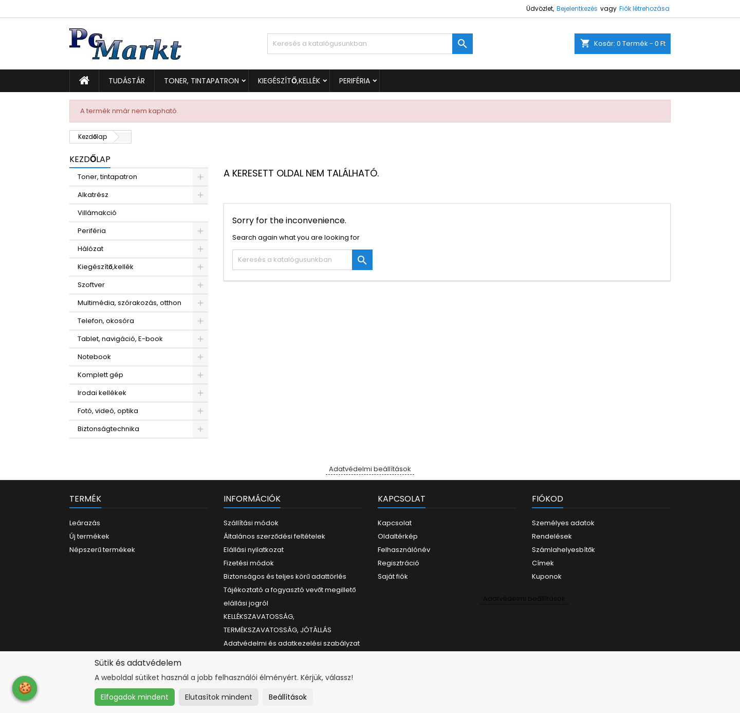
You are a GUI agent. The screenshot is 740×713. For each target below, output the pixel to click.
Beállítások (288, 697)
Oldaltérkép (398, 536)
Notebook (94, 357)
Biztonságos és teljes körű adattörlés (285, 576)
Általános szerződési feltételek (274, 536)
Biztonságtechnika (108, 429)
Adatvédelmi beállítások (370, 469)
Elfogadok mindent (135, 697)
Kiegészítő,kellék (289, 81)
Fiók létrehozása (644, 8)
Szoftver (91, 285)
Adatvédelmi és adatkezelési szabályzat (292, 643)
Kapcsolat (395, 523)
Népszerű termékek (102, 550)
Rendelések (552, 536)
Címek (543, 563)
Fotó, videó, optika (108, 411)
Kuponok (547, 576)
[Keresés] (370, 43)
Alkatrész (93, 195)
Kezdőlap (89, 159)
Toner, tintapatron (201, 81)
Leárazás (84, 523)
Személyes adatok (563, 523)
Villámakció (97, 213)
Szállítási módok (251, 523)
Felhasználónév (404, 550)
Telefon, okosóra (106, 321)
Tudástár (126, 81)
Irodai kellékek (102, 393)
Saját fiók (393, 576)
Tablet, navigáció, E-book (120, 339)
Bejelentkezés (577, 8)
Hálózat (90, 249)
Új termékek (89, 536)
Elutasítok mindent (218, 697)
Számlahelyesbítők (563, 550)
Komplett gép (100, 375)
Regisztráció (398, 563)
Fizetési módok (249, 563)
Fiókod (547, 499)
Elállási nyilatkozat (254, 550)
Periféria (354, 81)
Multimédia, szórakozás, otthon (129, 303)
